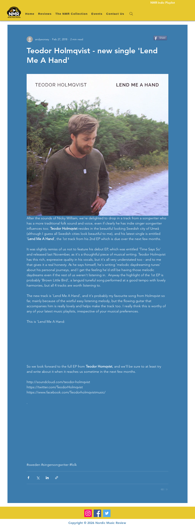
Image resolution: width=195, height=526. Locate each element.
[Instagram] (88, 513)
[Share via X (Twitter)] (38, 477)
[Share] (160, 38)
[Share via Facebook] (28, 477)
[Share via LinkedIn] (47, 477)
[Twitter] (107, 513)
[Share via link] (56, 477)
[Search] (131, 14)
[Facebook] (97, 513)
